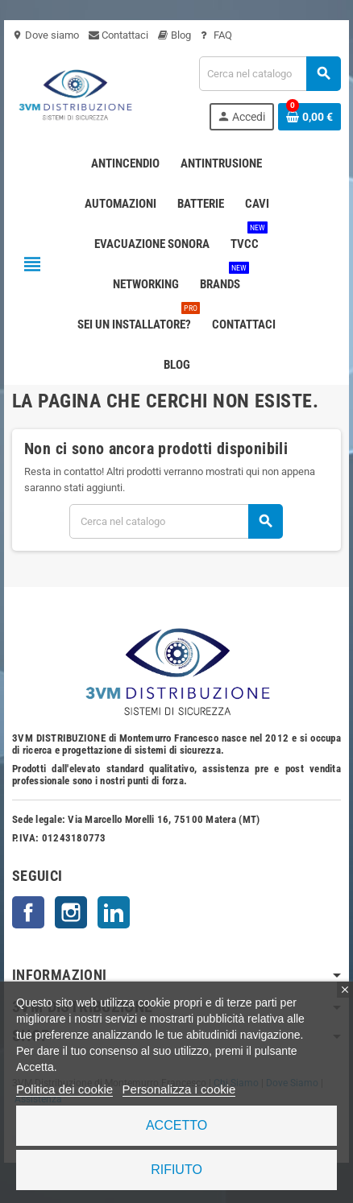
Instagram (71, 912)
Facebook (28, 912)
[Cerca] (269, 73)
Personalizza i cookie (179, 1089)
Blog (174, 35)
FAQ (216, 35)
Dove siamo (45, 35)
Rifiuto (176, 1169)
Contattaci (118, 35)
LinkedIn (114, 912)
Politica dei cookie (64, 1089)
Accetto (176, 1125)
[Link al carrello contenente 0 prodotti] (309, 116)
